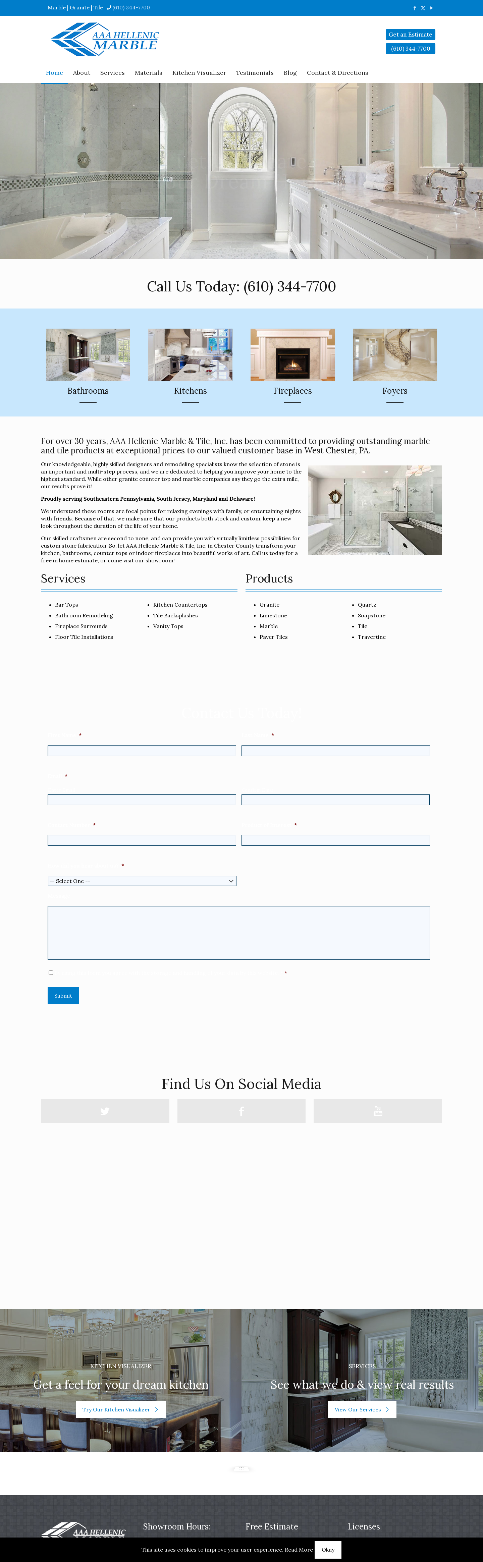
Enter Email (61, 790)
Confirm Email (258, 790)
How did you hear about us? (86, 865)
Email (58, 776)
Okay (328, 1549)
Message (59, 895)
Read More (299, 1549)
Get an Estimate (410, 34)
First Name (65, 735)
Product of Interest (269, 825)
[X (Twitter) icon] (423, 8)
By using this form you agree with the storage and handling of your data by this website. (170, 972)
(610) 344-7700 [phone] (131, 7)
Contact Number (72, 825)
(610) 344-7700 (290, 286)
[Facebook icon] (414, 8)
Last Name (257, 735)
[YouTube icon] (431, 8)
